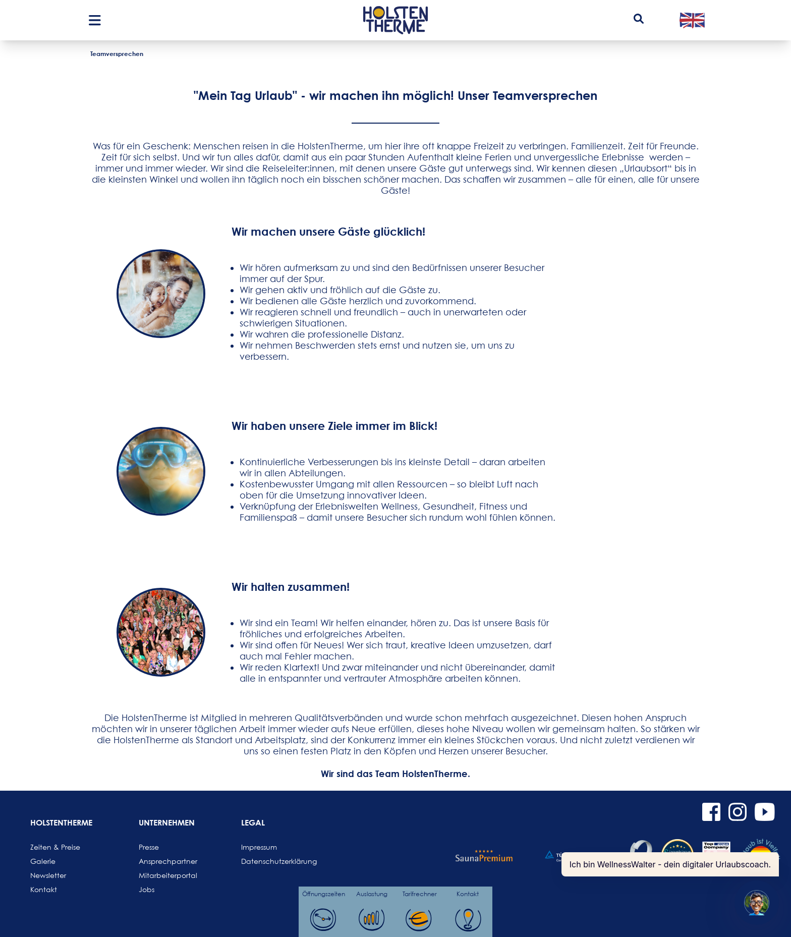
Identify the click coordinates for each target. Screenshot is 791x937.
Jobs (146, 889)
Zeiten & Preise (54, 847)
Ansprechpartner (163, 861)
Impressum (259, 847)
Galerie (42, 861)
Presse (149, 847)
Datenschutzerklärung (265, 861)
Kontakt (43, 889)
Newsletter (48, 875)
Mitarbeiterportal (163, 875)
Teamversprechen (116, 53)
